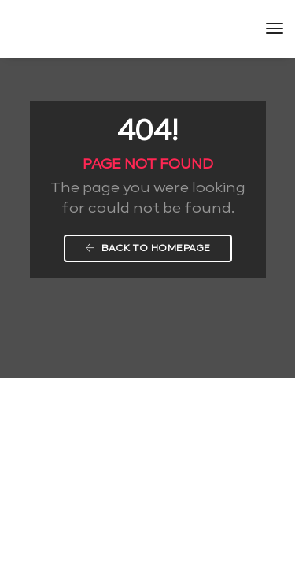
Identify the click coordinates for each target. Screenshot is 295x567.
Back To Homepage (148, 248)
